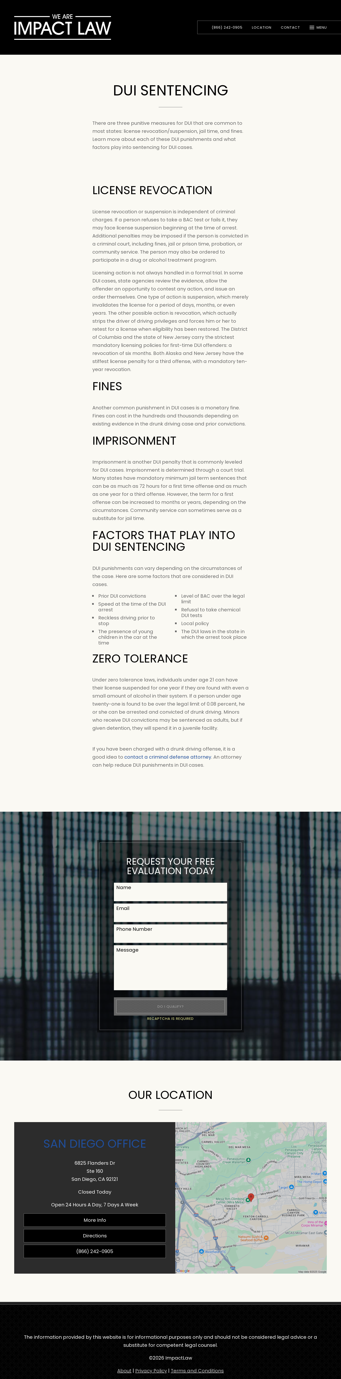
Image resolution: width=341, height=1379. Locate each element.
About (124, 1370)
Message (127, 950)
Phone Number (134, 929)
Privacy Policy (151, 1370)
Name (123, 887)
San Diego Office (94, 1144)
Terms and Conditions (197, 1370)
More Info (95, 1220)
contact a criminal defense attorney (167, 757)
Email (122, 908)
